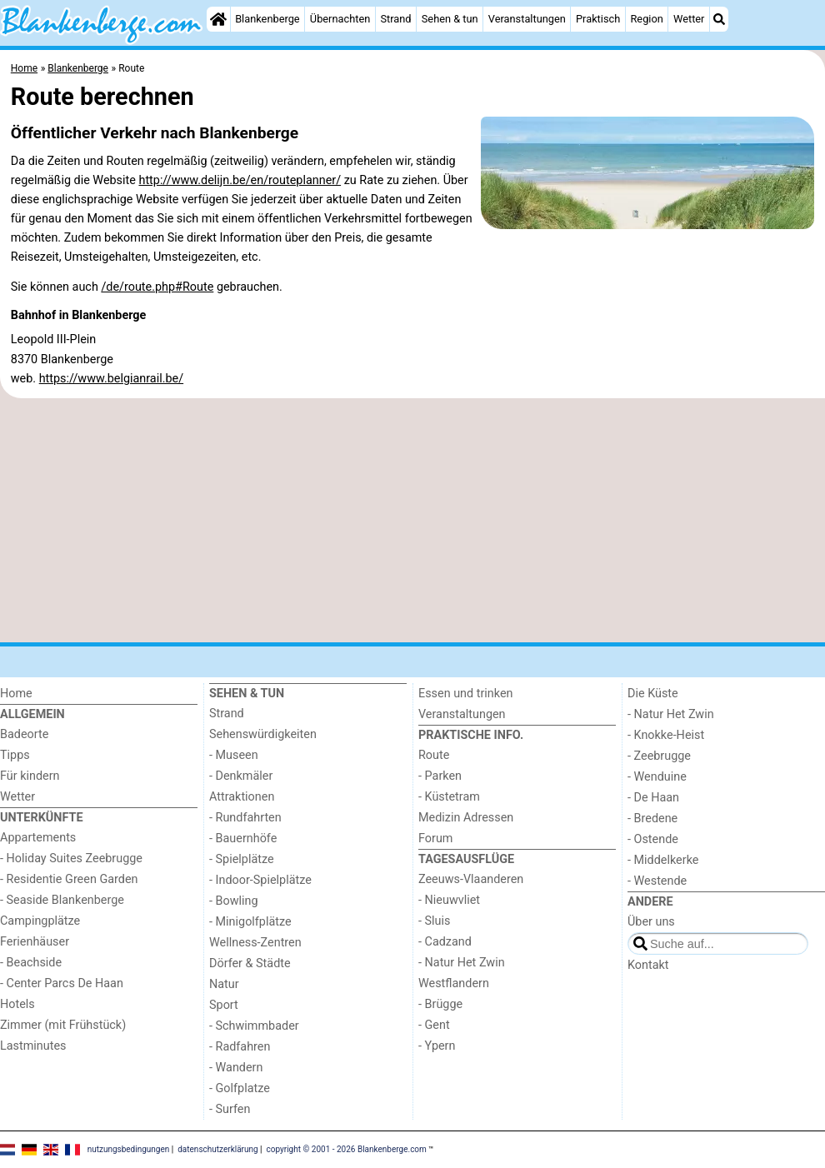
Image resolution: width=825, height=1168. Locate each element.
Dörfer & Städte (250, 963)
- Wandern (235, 1068)
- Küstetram (449, 797)
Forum (435, 838)
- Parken (440, 776)
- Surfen (229, 1109)
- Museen (233, 755)
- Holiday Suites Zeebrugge (71, 858)
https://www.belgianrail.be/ (111, 379)
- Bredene (653, 818)
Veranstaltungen (527, 18)
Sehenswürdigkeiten (263, 734)
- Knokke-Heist (666, 735)
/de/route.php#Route (157, 287)
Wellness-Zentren (255, 943)
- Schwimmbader (254, 1026)
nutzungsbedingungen (129, 1149)
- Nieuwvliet (449, 900)
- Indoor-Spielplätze (260, 880)
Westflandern (453, 983)
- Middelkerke (663, 860)
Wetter (688, 18)
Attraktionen (241, 797)
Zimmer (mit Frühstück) (63, 1025)
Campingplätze (40, 921)
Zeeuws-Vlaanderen (470, 879)
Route (433, 755)
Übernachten (340, 18)
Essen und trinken (465, 693)
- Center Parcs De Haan (61, 983)
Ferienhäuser (34, 942)
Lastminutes (33, 1046)
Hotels (17, 1004)
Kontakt (648, 965)
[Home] (218, 19)
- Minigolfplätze (250, 922)
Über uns (651, 922)
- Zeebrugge (659, 756)
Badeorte (24, 734)
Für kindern (30, 776)
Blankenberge (267, 18)
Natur (224, 984)
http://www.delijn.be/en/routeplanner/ (239, 180)
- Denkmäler (240, 776)
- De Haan (653, 798)
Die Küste (653, 693)
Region (646, 18)
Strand (395, 18)
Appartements (38, 838)
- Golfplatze (239, 1088)
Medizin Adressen (465, 818)
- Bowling (233, 901)
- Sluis (434, 921)
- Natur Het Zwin (461, 963)
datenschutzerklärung (218, 1149)
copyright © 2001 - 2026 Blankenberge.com (347, 1149)
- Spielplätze (241, 859)
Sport (223, 1005)
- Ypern (436, 1046)
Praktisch (598, 18)
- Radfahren (239, 1047)
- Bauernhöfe (243, 838)
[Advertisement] (412, 520)
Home (16, 693)
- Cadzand (445, 942)
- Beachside (31, 963)
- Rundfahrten (245, 818)
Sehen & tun (450, 18)
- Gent (434, 1025)
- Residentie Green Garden (69, 879)
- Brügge (440, 1004)
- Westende (657, 881)
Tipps (15, 755)
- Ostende (653, 839)
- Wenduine (657, 777)
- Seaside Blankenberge (62, 900)
